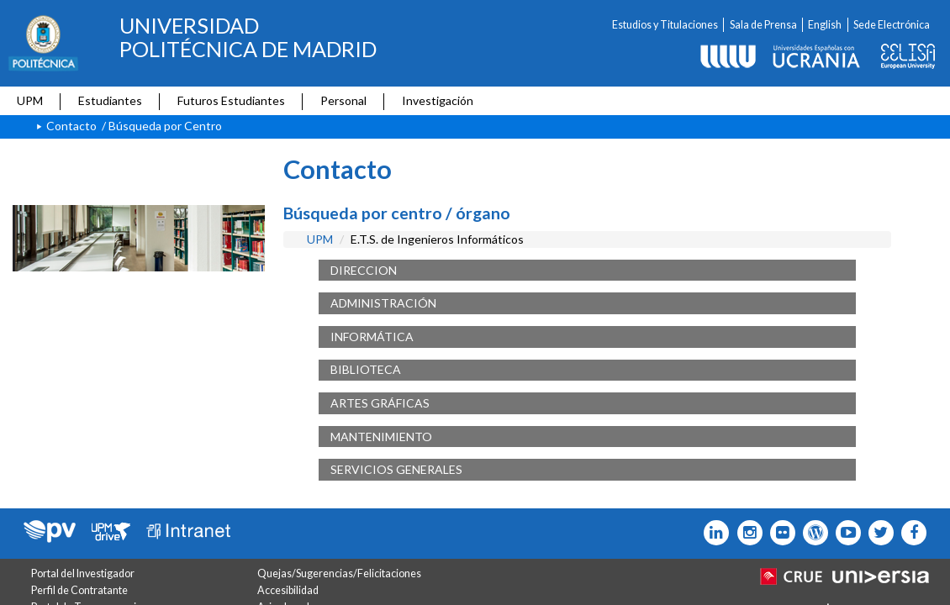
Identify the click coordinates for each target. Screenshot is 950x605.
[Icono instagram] (745, 532)
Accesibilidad (288, 590)
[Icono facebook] (910, 532)
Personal (343, 100)
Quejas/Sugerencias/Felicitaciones (339, 573)
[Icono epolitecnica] (811, 532)
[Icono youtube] (844, 532)
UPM (30, 100)
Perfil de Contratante (79, 590)
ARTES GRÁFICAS (380, 403)
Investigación (437, 100)
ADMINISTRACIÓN (383, 303)
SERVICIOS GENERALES (396, 469)
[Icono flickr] (877, 532)
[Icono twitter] (779, 532)
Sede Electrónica (891, 24)
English (825, 24)
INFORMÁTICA (372, 336)
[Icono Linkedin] (712, 532)
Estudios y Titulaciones (665, 24)
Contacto (71, 125)
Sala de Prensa (763, 24)
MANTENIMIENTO (381, 436)
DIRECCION (363, 270)
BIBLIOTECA (365, 369)
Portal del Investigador (83, 573)
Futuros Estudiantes (231, 100)
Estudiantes (110, 100)
